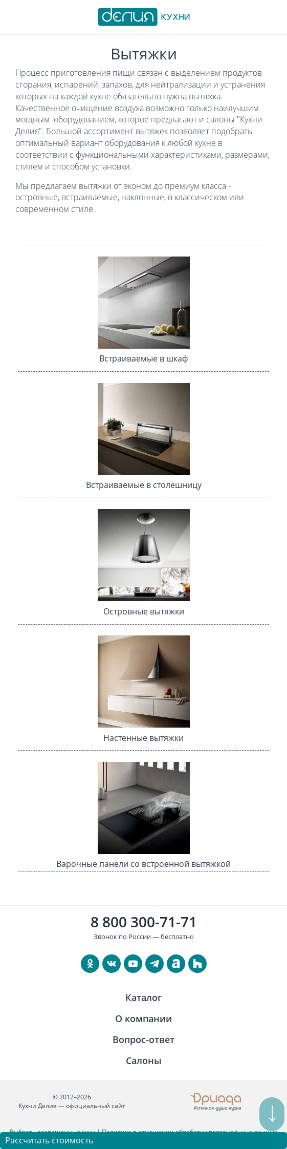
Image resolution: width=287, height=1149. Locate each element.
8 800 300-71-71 (144, 921)
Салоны (144, 1060)
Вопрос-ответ (143, 1039)
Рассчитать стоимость (49, 1140)
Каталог (143, 997)
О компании (143, 1018)
